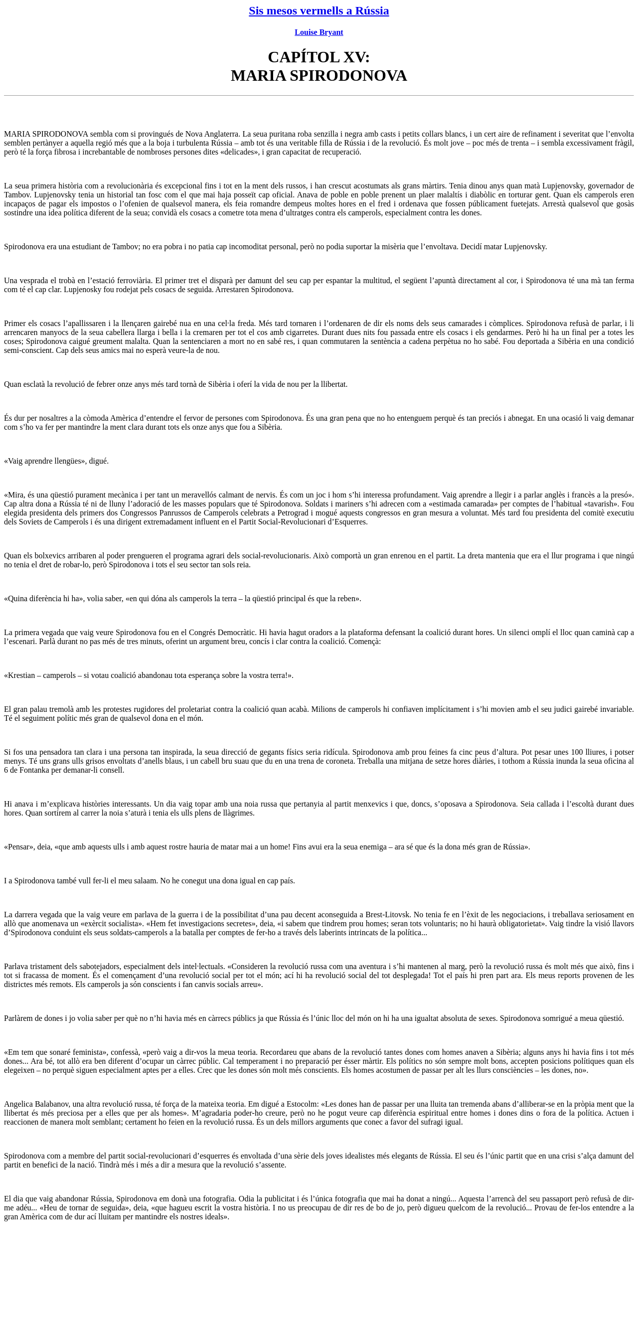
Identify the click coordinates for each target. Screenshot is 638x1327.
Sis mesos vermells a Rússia (319, 10)
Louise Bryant (319, 32)
